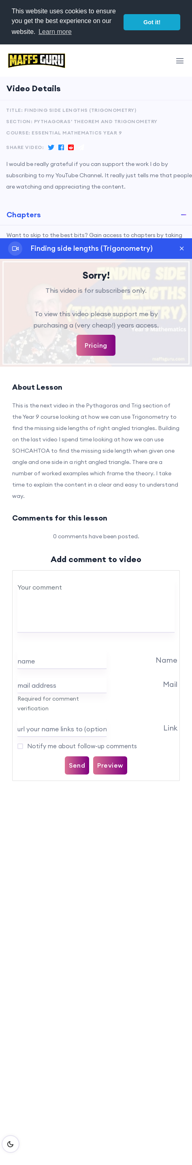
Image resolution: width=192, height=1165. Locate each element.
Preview (110, 765)
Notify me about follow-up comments (81, 746)
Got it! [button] (151, 22)
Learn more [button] (55, 31)
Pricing (96, 345)
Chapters (23, 214)
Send (77, 765)
